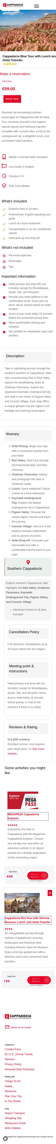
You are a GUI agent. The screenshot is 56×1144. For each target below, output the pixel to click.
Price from (7, 81)
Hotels (8, 1083)
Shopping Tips (13, 1115)
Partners (10, 1056)
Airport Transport (15, 1110)
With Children (13, 1125)
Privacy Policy (13, 1061)
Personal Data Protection (20, 1066)
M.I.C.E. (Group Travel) (19, 1051)
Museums (10, 1088)
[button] (5, 1138)
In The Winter (13, 1098)
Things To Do (13, 1078)
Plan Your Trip (13, 1093)
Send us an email (20, 1024)
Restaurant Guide (15, 1120)
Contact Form (13, 1046)
